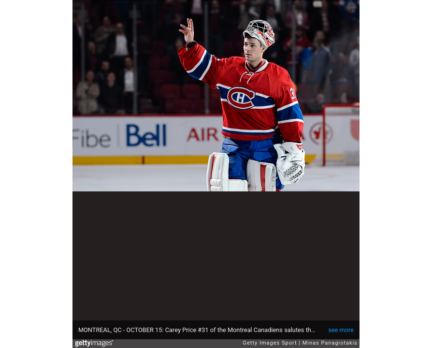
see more (341, 330)
